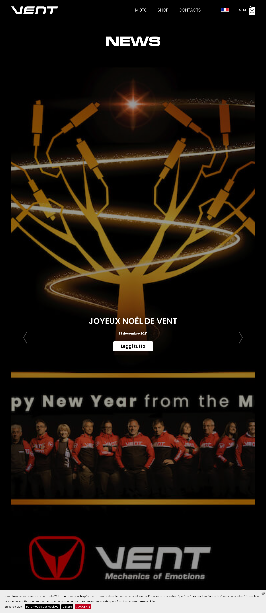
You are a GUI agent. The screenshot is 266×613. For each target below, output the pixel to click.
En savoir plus (13, 606)
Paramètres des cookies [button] (42, 606)
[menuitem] (225, 10)
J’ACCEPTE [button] (83, 606)
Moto (141, 10)
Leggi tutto (133, 346)
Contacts (190, 10)
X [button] (263, 593)
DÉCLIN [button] (67, 606)
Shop (163, 10)
